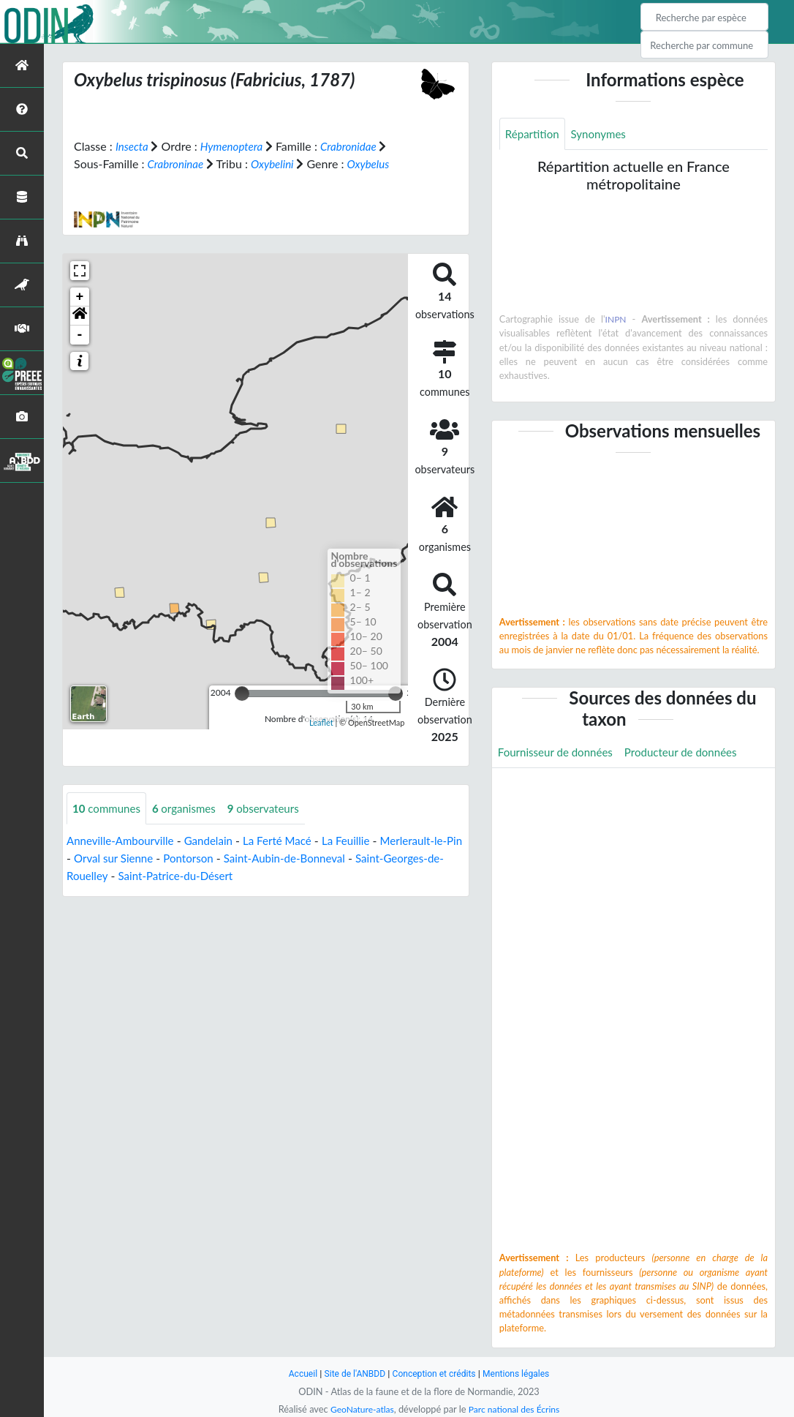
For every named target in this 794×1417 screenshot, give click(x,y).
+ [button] (80, 297)
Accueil (296, 1373)
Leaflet (321, 722)
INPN (616, 320)
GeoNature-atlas (359, 1409)
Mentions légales (521, 1373)
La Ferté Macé (289, 842)
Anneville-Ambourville (124, 842)
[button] (79, 316)
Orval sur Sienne (149, 859)
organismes (190, 809)
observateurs (273, 809)
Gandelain (216, 842)
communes (108, 809)
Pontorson (227, 859)
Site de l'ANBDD (351, 1373)
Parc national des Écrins (516, 1409)
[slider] (242, 693)
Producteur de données (691, 753)
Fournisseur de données (559, 753)
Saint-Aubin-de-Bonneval (328, 859)
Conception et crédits (434, 1373)
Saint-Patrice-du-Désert (245, 877)
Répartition (533, 134)
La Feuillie (361, 842)
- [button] (80, 335)
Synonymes (603, 134)
